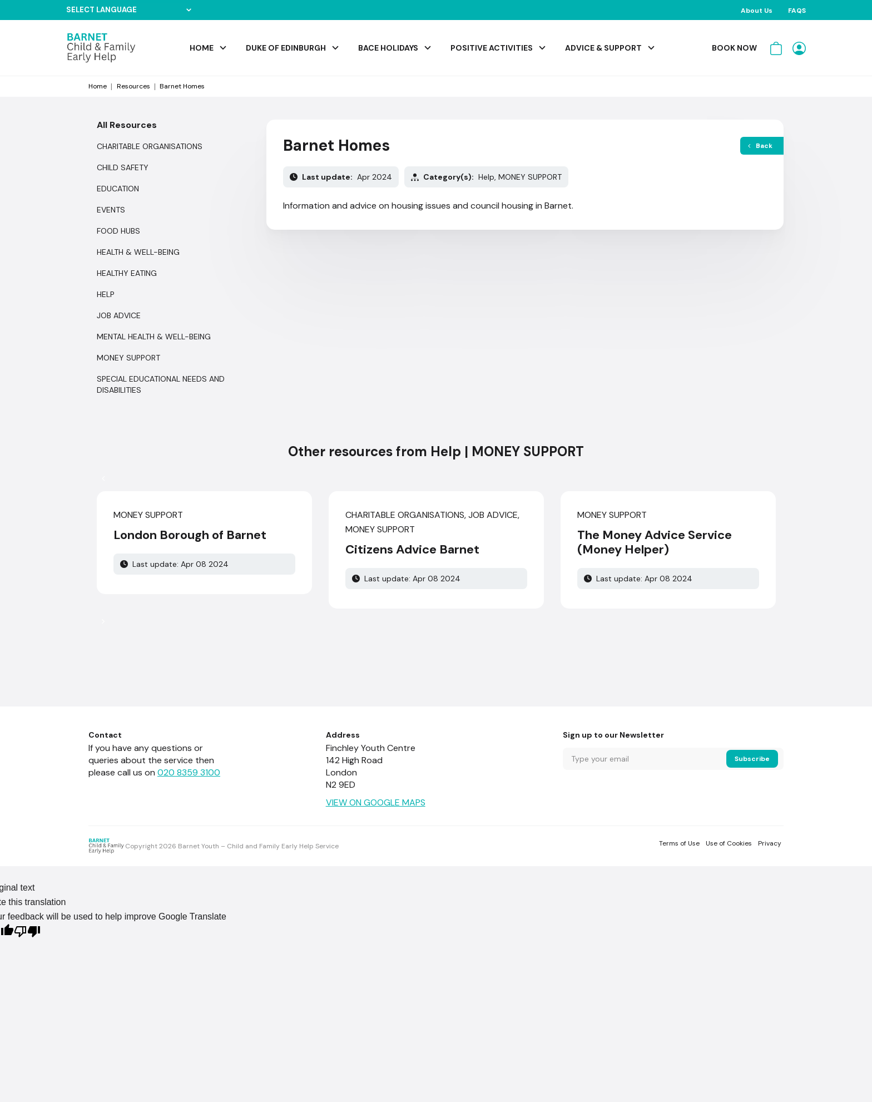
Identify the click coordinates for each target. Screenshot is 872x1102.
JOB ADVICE (119, 315)
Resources (133, 86)
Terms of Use (679, 843)
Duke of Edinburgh (286, 48)
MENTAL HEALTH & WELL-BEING (154, 337)
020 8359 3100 (188, 772)
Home (202, 48)
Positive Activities (491, 48)
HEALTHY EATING (127, 273)
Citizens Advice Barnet (412, 549)
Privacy (769, 843)
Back (760, 145)
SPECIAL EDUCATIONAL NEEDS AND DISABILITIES (161, 384)
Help (106, 294)
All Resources (127, 125)
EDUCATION (118, 189)
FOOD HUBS (118, 231)
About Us (756, 10)
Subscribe (752, 758)
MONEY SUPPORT (128, 358)
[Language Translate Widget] (128, 10)
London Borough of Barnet (189, 535)
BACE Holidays (388, 48)
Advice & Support (603, 48)
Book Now (734, 48)
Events (111, 210)
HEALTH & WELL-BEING (138, 252)
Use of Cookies (729, 843)
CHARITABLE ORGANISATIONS (149, 146)
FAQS (797, 10)
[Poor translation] (27, 933)
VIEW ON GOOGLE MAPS (375, 802)
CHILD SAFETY (122, 167)
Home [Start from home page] (97, 86)
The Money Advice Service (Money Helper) (654, 542)
